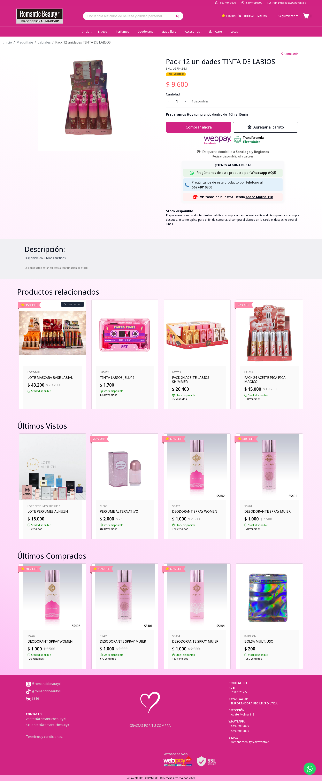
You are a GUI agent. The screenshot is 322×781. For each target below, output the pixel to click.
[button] (179, 16)
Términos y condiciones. (44, 736)
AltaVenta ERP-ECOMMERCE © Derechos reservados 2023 (161, 778)
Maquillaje (170, 31)
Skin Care (216, 31)
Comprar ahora (199, 127)
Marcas (262, 15)
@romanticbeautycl (43, 683)
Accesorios (194, 31)
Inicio (87, 31)
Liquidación (231, 16)
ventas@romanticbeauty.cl (46, 719)
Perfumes (124, 31)
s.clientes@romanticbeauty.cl (48, 724)
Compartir (289, 54)
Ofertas (249, 15)
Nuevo (104, 31)
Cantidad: (173, 94)
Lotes (235, 31)
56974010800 (228, 3)
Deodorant (147, 31)
